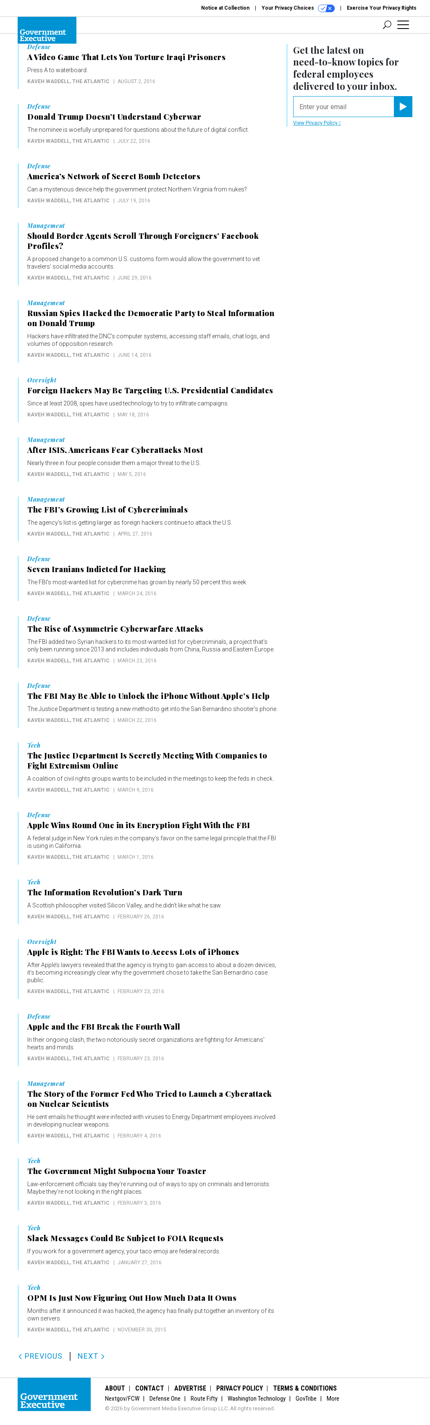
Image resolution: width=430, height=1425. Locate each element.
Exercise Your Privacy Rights (382, 8)
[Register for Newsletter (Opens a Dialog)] (403, 107)
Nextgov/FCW (122, 1398)
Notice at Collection (225, 8)
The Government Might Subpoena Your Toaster (116, 1171)
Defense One (165, 1398)
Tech (34, 745)
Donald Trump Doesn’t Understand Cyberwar (114, 117)
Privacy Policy (239, 1388)
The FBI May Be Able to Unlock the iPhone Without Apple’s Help (148, 696)
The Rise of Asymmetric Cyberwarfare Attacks (115, 629)
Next (91, 1356)
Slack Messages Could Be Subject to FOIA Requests (125, 1238)
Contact (149, 1388)
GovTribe (306, 1398)
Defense (39, 47)
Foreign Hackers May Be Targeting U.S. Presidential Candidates (150, 390)
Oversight (41, 380)
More (333, 1398)
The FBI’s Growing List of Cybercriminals (107, 510)
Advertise (190, 1388)
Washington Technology (257, 1398)
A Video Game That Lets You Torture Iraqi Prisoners (126, 57)
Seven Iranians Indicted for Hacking (96, 569)
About (115, 1388)
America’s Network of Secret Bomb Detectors (113, 176)
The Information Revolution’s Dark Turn (104, 892)
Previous (40, 1356)
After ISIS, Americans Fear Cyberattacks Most (115, 450)
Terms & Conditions (305, 1388)
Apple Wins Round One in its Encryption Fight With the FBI (138, 825)
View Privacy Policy (317, 123)
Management (46, 226)
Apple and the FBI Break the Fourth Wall (104, 1027)
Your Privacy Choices (298, 8)
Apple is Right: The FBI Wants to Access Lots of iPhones (133, 952)
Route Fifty (204, 1398)
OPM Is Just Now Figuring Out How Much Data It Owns (131, 1298)
